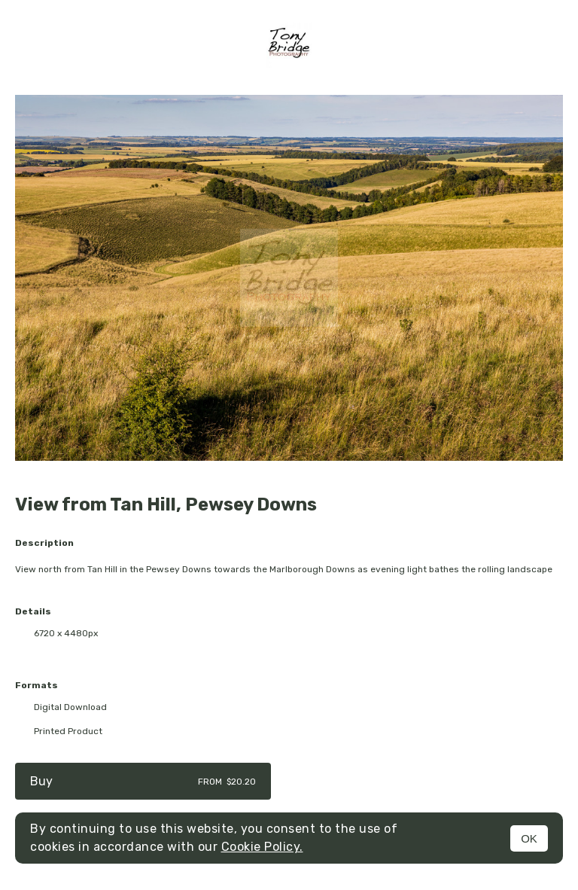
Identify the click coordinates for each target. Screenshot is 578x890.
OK (529, 838)
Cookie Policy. (262, 847)
